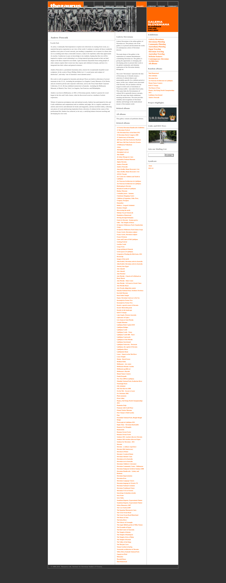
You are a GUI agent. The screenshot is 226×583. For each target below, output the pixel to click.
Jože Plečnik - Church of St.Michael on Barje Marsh (129, 277)
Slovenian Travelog (156, 51)
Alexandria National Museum (126, 159)
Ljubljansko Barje (122, 352)
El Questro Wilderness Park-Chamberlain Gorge (130, 226)
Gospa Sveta (121, 247)
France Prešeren (122, 237)
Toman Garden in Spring (124, 547)
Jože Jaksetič (121, 269)
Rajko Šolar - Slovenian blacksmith (128, 425)
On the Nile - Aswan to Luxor (126, 391)
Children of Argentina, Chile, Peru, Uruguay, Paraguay (128, 199)
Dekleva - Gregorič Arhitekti (125, 205)
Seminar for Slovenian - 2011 (126, 442)
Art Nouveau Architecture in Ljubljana (129, 181)
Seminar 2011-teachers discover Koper (129, 439)
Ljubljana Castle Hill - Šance (126, 334)
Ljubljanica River (122, 349)
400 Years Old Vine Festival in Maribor (129, 140)
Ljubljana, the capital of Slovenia (127, 347)
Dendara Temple (122, 208)
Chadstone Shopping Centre (125, 196)
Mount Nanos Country (124, 374)
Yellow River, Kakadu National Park (128, 552)
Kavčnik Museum (122, 293)
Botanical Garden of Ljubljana (126, 188)
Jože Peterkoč (121, 273)
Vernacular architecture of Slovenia (128, 549)
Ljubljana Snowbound (124, 342)
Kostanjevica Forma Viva (125, 300)
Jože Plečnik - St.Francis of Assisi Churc (129, 283)
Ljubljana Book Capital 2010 (126, 325)
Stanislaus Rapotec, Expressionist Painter (129, 500)
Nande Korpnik (122, 376)
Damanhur (120, 203)
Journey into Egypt (123, 266)
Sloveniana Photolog (157, 42)
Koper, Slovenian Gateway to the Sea (128, 298)
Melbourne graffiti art (124, 369)
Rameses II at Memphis (124, 427)
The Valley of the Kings (124, 542)
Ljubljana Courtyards (124, 337)
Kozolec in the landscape (124, 310)
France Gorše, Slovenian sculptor (127, 232)
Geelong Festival (122, 242)
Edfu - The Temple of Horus (125, 222)
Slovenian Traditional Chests (126, 488)
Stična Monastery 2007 (124, 505)
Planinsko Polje (121, 405)
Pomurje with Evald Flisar (125, 408)
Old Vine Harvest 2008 (124, 388)
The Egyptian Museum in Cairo (126, 510)
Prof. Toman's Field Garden (125, 413)
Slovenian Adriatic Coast (124, 456)
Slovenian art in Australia (125, 459)
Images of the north (123, 259)
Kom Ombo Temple (123, 295)
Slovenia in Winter (122, 451)
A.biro (119, 147)
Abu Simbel (120, 154)
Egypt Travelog (155, 49)
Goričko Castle (121, 244)
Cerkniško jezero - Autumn (125, 193)
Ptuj (118, 415)
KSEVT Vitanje (122, 312)
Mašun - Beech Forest (123, 359)
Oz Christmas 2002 (123, 393)
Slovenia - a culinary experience (126, 447)
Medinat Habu (121, 361)
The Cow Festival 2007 (124, 508)
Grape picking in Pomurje (125, 249)
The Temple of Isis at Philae (125, 537)
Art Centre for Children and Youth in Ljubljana (128, 178)
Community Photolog (157, 44)
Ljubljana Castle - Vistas (124, 332)
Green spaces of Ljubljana (125, 251)
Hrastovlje (120, 256)
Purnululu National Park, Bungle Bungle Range (129, 419)
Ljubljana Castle (122, 330)
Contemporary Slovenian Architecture (159, 60)
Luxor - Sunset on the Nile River (127, 354)
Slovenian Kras (121, 478)
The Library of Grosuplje (125, 522)
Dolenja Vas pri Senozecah (125, 213)
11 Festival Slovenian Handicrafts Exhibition (130, 127)
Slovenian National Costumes (126, 485)
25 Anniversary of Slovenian (125, 137)
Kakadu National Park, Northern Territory (130, 290)
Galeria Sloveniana (156, 39)
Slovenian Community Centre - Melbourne (130, 466)
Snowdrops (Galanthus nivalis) (126, 493)
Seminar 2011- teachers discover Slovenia (129, 437)
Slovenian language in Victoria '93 (127, 483)
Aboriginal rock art (123, 152)
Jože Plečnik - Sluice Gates (125, 281)
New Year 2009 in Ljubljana (125, 379)
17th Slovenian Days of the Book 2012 (128, 132)
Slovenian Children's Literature (126, 464)
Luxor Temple (121, 356)
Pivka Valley (121, 398)
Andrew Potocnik (122, 164)
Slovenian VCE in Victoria (125, 490)
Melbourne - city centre (124, 364)
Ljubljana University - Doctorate (127, 344)
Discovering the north (123, 210)
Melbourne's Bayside (123, 371)
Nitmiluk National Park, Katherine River (129, 381)
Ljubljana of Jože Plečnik (125, 339)
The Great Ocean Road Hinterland (127, 515)
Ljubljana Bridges (122, 327)
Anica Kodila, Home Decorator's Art (128, 169)
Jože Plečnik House (123, 285)
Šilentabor (120, 556)
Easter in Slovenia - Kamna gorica (127, 220)
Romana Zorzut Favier (124, 432)
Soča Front (120, 495)
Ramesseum (120, 429)
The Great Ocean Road (124, 512)
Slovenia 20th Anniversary (125, 449)
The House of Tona (122, 517)
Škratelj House (121, 559)
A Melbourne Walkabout (124, 145)
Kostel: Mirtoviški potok (124, 308)
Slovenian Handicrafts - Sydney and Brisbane (128, 472)
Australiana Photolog (157, 47)
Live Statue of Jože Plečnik (125, 320)
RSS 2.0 (151, 168)
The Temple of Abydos (124, 532)
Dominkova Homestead (124, 215)
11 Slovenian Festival (123, 130)
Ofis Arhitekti (121, 386)
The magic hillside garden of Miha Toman (130, 525)
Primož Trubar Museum (124, 410)
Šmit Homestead (122, 561)
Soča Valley (120, 498)
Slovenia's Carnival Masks (125, 454)
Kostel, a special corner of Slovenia (127, 305)
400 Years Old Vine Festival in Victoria (129, 142)
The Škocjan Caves (123, 544)
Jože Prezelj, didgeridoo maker (126, 288)
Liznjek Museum (122, 322)
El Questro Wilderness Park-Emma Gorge (130, 229)
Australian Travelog (157, 54)
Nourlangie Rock (122, 383)
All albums (153, 63)
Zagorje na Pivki (122, 554)
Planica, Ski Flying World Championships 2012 (130, 402)
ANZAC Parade (122, 174)
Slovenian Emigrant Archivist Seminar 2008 (130, 469)
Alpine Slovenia (122, 162)
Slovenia (119, 444)
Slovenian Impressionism (124, 476)
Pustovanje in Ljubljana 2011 (126, 422)
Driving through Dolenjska (125, 217)
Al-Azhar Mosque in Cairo (125, 157)
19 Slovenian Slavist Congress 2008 (127, 135)
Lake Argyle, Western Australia (126, 315)
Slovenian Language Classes (125, 481)
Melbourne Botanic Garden (125, 366)
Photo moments (121, 396)
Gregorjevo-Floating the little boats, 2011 (129, 254)
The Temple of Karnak (124, 539)
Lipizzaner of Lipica (123, 317)
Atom (150, 166)
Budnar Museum (122, 191)
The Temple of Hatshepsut (125, 534)
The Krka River (122, 520)
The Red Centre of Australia (125, 530)
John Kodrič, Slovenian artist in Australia (130, 261)
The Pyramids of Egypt (124, 527)
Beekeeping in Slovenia (124, 186)
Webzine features (155, 56)
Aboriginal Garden (123, 149)
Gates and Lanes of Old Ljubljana (127, 239)
